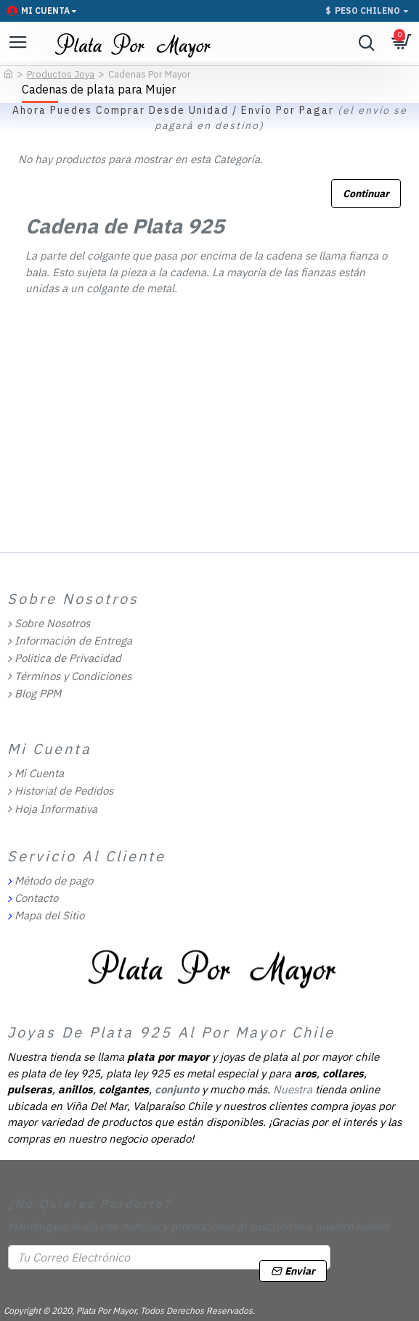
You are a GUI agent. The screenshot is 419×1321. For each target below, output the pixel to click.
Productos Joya (60, 74)
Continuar (366, 193)
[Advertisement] (209, 438)
